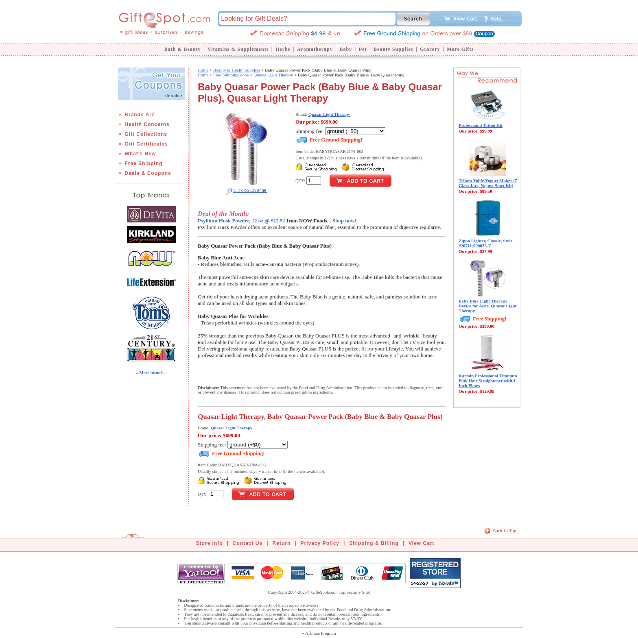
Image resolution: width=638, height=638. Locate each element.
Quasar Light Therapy (273, 74)
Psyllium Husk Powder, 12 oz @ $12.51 (241, 221)
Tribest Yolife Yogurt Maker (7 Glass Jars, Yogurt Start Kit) (488, 183)
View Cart (421, 543)
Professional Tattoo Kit (481, 125)
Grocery (430, 49)
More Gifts (460, 49)
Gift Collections (146, 134)
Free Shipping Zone (231, 74)
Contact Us (247, 543)
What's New (140, 154)
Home (202, 70)
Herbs (282, 49)
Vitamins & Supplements (238, 49)
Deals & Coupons (148, 173)
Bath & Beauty (182, 49)
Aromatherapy (315, 49)
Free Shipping (143, 163)
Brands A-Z (140, 115)
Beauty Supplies (393, 49)
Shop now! (344, 221)
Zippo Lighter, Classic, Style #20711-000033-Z (486, 243)
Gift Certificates (146, 144)
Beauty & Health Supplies (236, 70)
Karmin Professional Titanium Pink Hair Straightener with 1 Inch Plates (488, 380)
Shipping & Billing (373, 543)
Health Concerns (147, 124)
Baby (345, 49)
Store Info (209, 543)
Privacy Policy (320, 543)
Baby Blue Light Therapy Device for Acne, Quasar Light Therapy (487, 305)
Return (282, 543)
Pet (363, 49)
